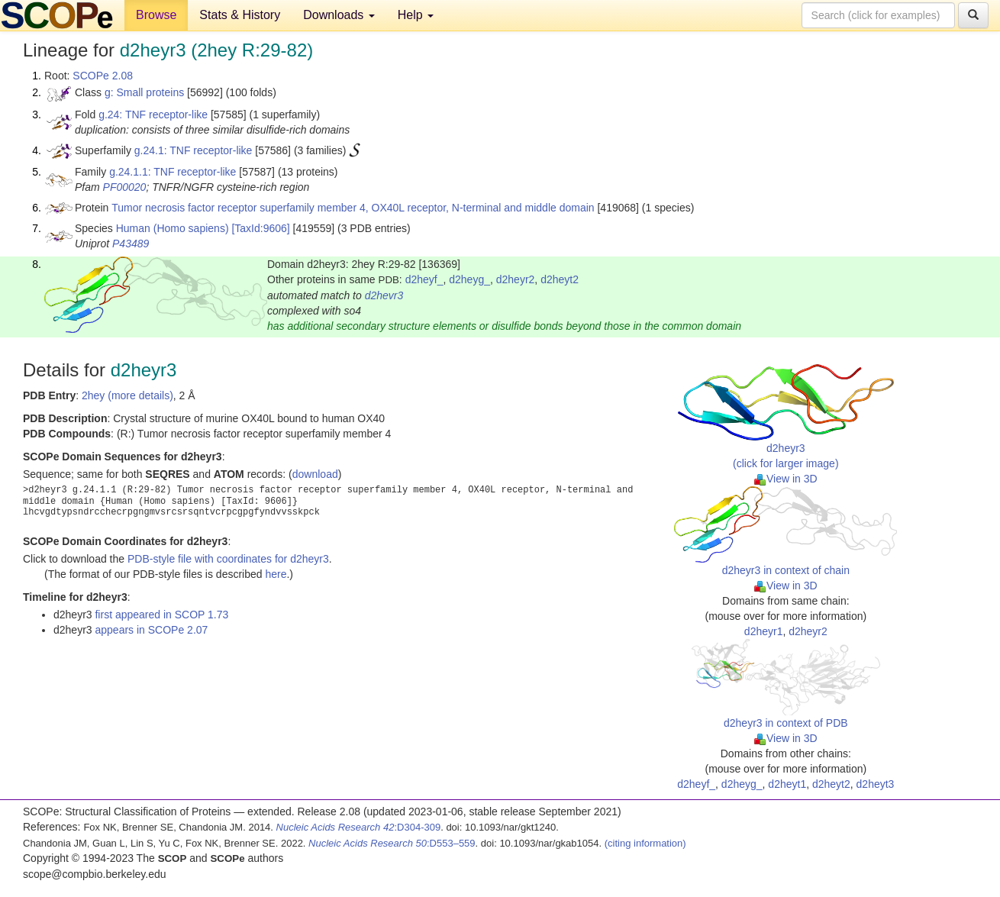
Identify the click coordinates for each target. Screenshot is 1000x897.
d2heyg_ (469, 279)
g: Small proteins (144, 92)
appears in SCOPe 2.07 (151, 630)
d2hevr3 (384, 295)
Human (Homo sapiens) (172, 228)
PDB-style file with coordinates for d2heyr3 (228, 559)
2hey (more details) (127, 395)
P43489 (130, 243)
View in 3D (786, 479)
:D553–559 (392, 843)
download (315, 474)
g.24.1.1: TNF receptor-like (172, 172)
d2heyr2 (515, 279)
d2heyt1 (787, 784)
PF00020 (125, 187)
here (275, 574)
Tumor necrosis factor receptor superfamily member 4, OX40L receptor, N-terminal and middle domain (352, 208)
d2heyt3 (875, 784)
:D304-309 (358, 827)
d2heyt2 (559, 279)
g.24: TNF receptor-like (153, 114)
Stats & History (239, 14)
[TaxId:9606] (260, 228)
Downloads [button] (339, 14)
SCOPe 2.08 (103, 75)
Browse (156, 14)
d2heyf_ (424, 279)
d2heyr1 (763, 631)
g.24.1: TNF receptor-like (193, 150)
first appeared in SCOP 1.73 (161, 614)
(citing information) (645, 843)
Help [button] (416, 14)
